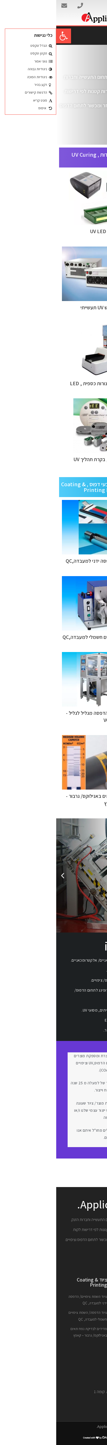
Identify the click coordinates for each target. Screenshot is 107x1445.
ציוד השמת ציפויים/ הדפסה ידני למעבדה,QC (53, 561)
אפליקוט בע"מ (89, 6)
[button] (7, 36)
